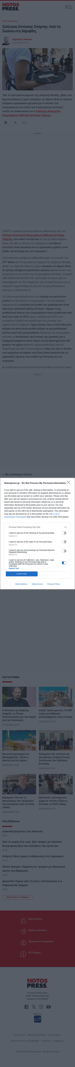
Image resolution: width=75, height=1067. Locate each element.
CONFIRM (21, 574)
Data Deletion (21, 584)
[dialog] (37, 533)
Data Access (37, 584)
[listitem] (37, 527)
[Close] (69, 483)
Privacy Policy (53, 584)
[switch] (64, 533)
